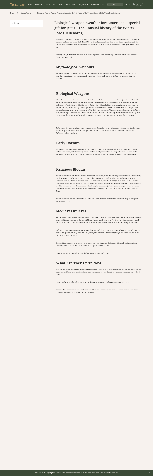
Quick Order (70, 4)
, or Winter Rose (74, 39)
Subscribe (38, 4)
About (61, 4)
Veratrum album (92, 130)
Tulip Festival (83, 4)
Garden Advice (50, 4)
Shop (30, 4)
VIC (128, 4)
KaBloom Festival (97, 4)
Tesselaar (17, 4)
